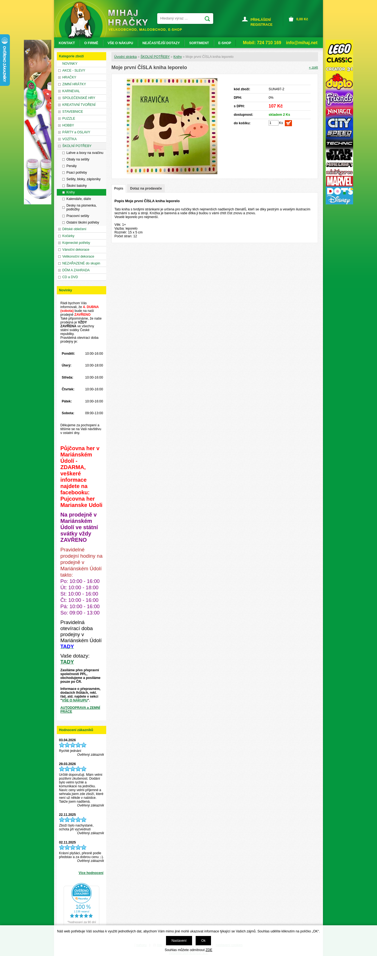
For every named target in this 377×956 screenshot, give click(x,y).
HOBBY (68, 125)
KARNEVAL (71, 91)
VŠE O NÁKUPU (75, 700)
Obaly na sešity (77, 159)
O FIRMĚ (91, 43)
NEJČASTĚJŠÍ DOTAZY (161, 43)
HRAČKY (69, 77)
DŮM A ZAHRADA (76, 270)
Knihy (177, 57)
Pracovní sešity (77, 216)
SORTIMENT (199, 43)
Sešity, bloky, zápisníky (83, 179)
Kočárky (68, 236)
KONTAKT (67, 43)
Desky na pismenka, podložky (81, 207)
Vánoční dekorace (75, 250)
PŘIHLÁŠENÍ (261, 20)
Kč (302, 19)
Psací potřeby (76, 172)
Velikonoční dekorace (78, 256)
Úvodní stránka (125, 57)
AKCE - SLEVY (73, 70)
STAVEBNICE (72, 112)
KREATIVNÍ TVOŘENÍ (78, 105)
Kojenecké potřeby (76, 243)
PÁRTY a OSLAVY (76, 132)
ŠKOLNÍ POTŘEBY (155, 57)
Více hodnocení (91, 873)
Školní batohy (76, 186)
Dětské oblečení (74, 229)
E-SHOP (224, 43)
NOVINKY (69, 64)
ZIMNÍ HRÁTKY (74, 84)
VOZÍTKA (69, 139)
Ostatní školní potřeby (82, 222)
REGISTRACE (261, 25)
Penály (71, 166)
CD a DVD (70, 277)
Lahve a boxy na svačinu (84, 153)
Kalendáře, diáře (78, 199)
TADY (67, 662)
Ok (203, 941)
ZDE (209, 950)
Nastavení (179, 941)
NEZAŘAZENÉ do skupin (81, 263)
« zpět (313, 67)
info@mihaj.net (301, 42)
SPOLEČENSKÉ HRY (78, 98)
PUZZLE (68, 118)
